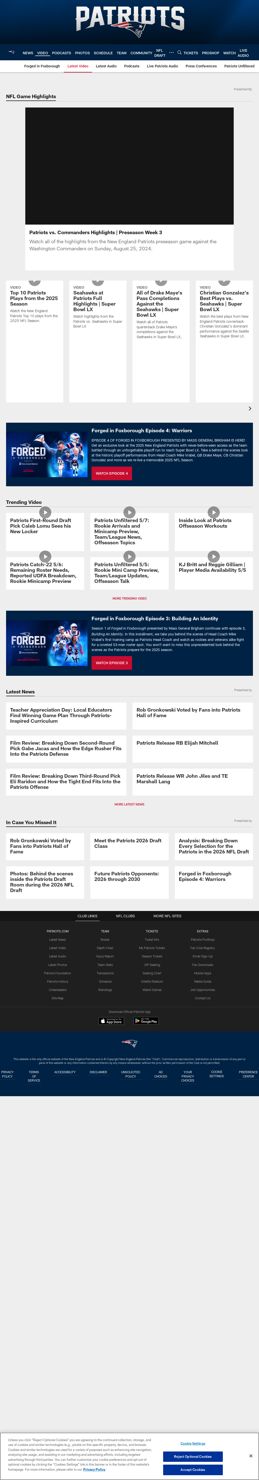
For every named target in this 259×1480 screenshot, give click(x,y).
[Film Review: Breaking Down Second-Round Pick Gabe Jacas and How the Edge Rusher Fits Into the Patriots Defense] (66, 943)
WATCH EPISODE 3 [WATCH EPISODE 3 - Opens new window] (112, 756)
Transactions (105, 1355)
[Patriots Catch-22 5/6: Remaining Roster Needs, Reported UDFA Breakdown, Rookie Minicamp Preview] (45, 645)
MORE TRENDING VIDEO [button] (130, 691)
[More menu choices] (171, 52)
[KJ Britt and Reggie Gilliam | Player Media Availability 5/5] (214, 639)
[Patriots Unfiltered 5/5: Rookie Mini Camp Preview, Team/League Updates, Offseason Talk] (129, 645)
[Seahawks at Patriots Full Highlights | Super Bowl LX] (97, 330)
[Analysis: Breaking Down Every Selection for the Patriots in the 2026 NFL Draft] (214, 1163)
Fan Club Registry (202, 1330)
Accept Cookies (193, 1469)
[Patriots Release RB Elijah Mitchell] (193, 937)
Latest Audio (57, 1338)
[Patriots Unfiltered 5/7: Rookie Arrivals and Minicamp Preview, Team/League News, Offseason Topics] (129, 560)
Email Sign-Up (202, 1338)
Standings (105, 1371)
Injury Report (105, 1338)
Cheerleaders (58, 1371)
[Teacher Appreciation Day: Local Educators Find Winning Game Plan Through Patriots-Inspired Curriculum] (66, 843)
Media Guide (202, 1363)
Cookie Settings (193, 1444)
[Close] (250, 1456)
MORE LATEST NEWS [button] (129, 1099)
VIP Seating (152, 1347)
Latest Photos (57, 1347)
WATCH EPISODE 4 (112, 479)
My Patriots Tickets (152, 1330)
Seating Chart (152, 1355)
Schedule (105, 1363)
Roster (105, 1322)
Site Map (57, 1380)
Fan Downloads (202, 1347)
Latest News (58, 1322)
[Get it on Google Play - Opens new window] (146, 1406)
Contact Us (202, 1380)
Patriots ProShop (202, 1322)
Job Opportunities (202, 1371)
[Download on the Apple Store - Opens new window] (111, 1404)
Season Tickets (152, 1338)
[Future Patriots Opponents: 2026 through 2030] (129, 1237)
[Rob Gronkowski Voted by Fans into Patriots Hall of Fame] (193, 840)
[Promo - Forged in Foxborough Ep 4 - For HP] (214, 1237)
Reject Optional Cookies (193, 1457)
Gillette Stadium (152, 1363)
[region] (129, 1456)
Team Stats (105, 1347)
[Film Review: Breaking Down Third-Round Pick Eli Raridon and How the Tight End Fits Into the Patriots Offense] (66, 1044)
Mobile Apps (202, 1355)
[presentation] (251, 415)
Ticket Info (152, 1322)
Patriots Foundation (57, 1355)
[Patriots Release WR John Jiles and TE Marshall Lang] (193, 1041)
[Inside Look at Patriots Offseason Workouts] (214, 551)
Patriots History (57, 1363)
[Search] (180, 52)
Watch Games (151, 1371)
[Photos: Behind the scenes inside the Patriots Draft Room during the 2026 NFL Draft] (45, 1243)
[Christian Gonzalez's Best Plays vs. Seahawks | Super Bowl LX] (224, 335)
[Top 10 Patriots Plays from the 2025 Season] (34, 327)
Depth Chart (105, 1330)
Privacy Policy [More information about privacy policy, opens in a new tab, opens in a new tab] (94, 1469)
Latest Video (57, 1330)
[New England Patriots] (129, 1427)
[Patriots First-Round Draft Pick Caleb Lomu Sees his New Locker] (45, 554)
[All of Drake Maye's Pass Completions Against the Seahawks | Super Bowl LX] (161, 335)
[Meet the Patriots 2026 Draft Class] (129, 1161)
